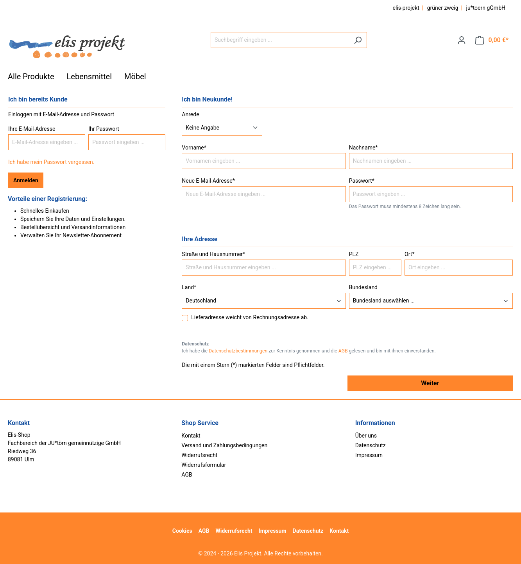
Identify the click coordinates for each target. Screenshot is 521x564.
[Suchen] (358, 40)
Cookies (182, 531)
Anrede (190, 114)
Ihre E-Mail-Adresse (31, 129)
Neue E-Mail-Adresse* (208, 181)
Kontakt (190, 435)
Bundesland (363, 287)
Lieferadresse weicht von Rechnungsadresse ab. (249, 317)
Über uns (366, 435)
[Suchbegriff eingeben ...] (280, 40)
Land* (189, 287)
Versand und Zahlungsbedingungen (224, 445)
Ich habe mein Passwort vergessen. (51, 162)
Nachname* (363, 147)
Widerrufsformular (203, 465)
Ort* (409, 254)
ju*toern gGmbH (485, 8)
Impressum (369, 455)
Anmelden (25, 180)
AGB (343, 351)
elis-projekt (405, 8)
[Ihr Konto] (462, 40)
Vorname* (194, 147)
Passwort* (361, 181)
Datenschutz (370, 445)
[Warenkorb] (492, 40)
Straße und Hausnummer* (213, 254)
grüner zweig (442, 8)
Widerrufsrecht (199, 455)
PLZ (354, 254)
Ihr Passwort (103, 129)
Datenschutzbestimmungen (238, 351)
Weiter (430, 383)
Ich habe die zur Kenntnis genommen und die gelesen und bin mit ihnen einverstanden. (308, 351)
